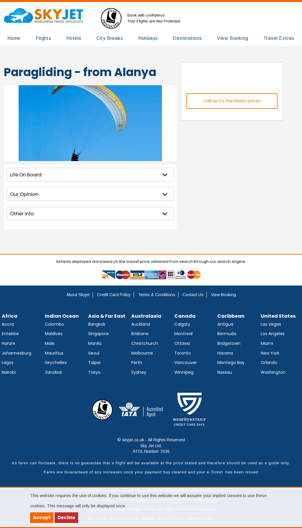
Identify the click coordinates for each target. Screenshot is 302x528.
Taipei (94, 362)
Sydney (138, 372)
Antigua (225, 324)
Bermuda (226, 334)
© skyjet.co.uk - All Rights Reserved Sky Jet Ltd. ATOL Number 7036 (151, 445)
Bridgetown (228, 343)
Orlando (269, 362)
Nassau (224, 372)
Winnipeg (183, 372)
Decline (66, 517)
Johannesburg (16, 353)
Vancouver (185, 362)
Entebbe (10, 334)
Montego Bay (230, 362)
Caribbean (230, 316)
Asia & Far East (106, 316)
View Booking (223, 294)
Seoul (93, 353)
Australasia (146, 316)
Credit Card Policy (114, 294)
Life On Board (26, 174)
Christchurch (144, 343)
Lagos (8, 362)
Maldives (54, 334)
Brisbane (140, 334)
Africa (9, 316)
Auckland (140, 324)
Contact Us (193, 294)
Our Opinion (24, 194)
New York (270, 353)
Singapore (98, 334)
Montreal (183, 334)
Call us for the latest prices (232, 101)
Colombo (54, 324)
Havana (225, 353)
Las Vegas (271, 324)
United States (278, 316)
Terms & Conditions (156, 294)
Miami (267, 343)
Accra (8, 324)
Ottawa (182, 343)
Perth (136, 362)
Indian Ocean (62, 316)
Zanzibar (53, 372)
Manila (94, 343)
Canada (185, 316)
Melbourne (142, 353)
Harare (8, 343)
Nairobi (9, 372)
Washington (273, 372)
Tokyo (94, 372)
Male (50, 343)
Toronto (182, 353)
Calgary (182, 324)
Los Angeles (273, 334)
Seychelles (56, 362)
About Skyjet (78, 294)
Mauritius (54, 353)
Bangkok (96, 324)
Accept (41, 517)
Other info (22, 213)
